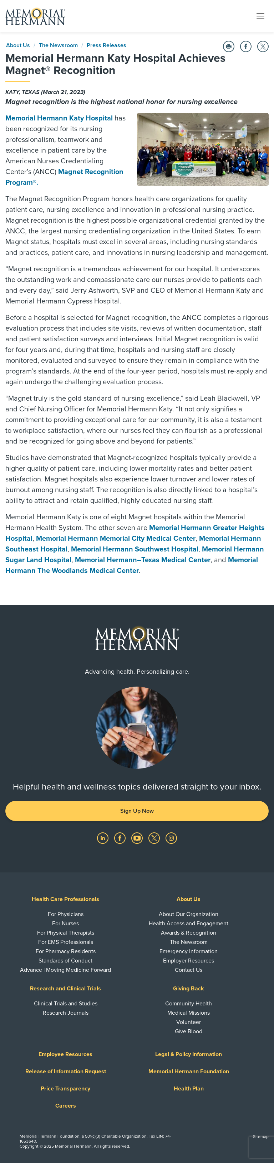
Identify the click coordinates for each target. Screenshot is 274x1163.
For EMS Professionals (65, 942)
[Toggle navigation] (260, 15)
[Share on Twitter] (263, 46)
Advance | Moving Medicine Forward (65, 970)
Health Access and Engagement (188, 923)
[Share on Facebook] (246, 46)
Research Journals (65, 1013)
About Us (18, 45)
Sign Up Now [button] (137, 811)
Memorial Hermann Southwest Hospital (134, 549)
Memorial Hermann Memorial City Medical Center (116, 538)
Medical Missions (188, 1013)
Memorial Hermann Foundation (188, 1071)
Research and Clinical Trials (65, 988)
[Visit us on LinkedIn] (103, 837)
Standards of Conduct (65, 960)
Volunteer (188, 1022)
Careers (65, 1105)
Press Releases (106, 45)
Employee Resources (65, 1054)
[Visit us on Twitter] (154, 837)
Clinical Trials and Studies (65, 1003)
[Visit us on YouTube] (137, 837)
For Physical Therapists (65, 933)
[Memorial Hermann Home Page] (35, 16)
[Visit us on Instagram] (171, 837)
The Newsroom (58, 45)
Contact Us (188, 970)
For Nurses (65, 923)
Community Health (188, 1003)
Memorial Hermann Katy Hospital (59, 118)
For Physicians (65, 914)
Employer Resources (188, 960)
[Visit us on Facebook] (120, 837)
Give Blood (188, 1031)
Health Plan (189, 1088)
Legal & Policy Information (188, 1054)
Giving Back (188, 988)
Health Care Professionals (65, 899)
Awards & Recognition (188, 933)
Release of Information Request (65, 1071)
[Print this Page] (228, 46)
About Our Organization (188, 914)
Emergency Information (188, 951)
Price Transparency (65, 1088)
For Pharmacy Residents (66, 951)
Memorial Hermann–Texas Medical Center (142, 560)
